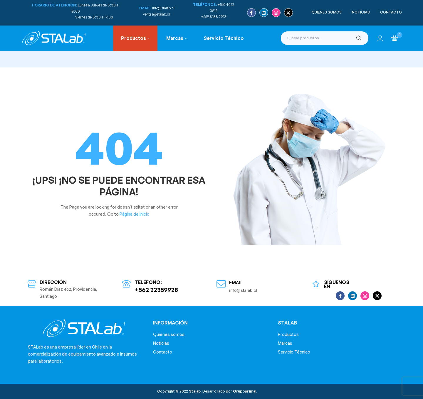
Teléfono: (148, 282)
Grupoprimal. (245, 391)
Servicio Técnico (294, 351)
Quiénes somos (168, 334)
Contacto (162, 351)
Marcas (285, 343)
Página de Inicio (135, 214)
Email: (236, 282)
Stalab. (195, 391)
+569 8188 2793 (214, 16)
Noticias (161, 343)
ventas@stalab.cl (156, 14)
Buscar (358, 38)
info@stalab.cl (163, 8)
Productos (288, 334)
